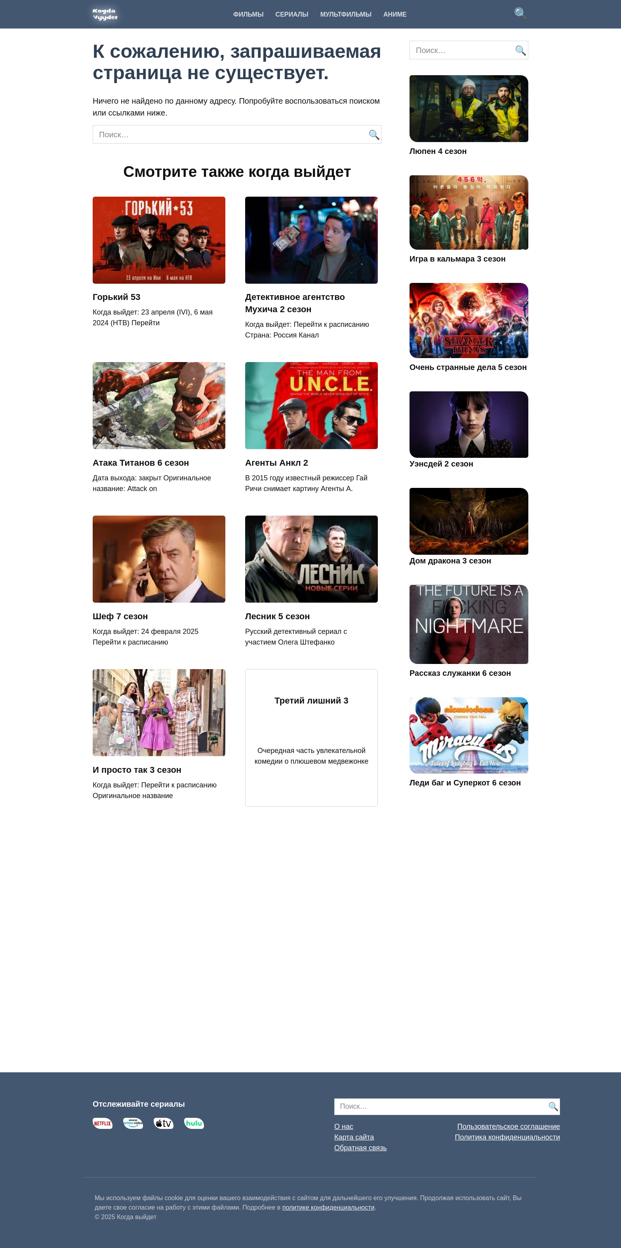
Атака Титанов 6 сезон (141, 463)
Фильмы (248, 14)
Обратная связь (360, 1148)
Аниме (395, 14)
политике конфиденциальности (328, 1207)
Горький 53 (116, 297)
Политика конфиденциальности (507, 1137)
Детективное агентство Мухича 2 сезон (295, 303)
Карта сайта (354, 1137)
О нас (343, 1126)
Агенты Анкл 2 (276, 463)
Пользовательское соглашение (508, 1126)
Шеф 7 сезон (120, 616)
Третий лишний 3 (311, 701)
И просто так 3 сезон (137, 770)
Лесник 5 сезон (277, 616)
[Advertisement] (469, 941)
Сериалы (292, 14)
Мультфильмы (345, 14)
